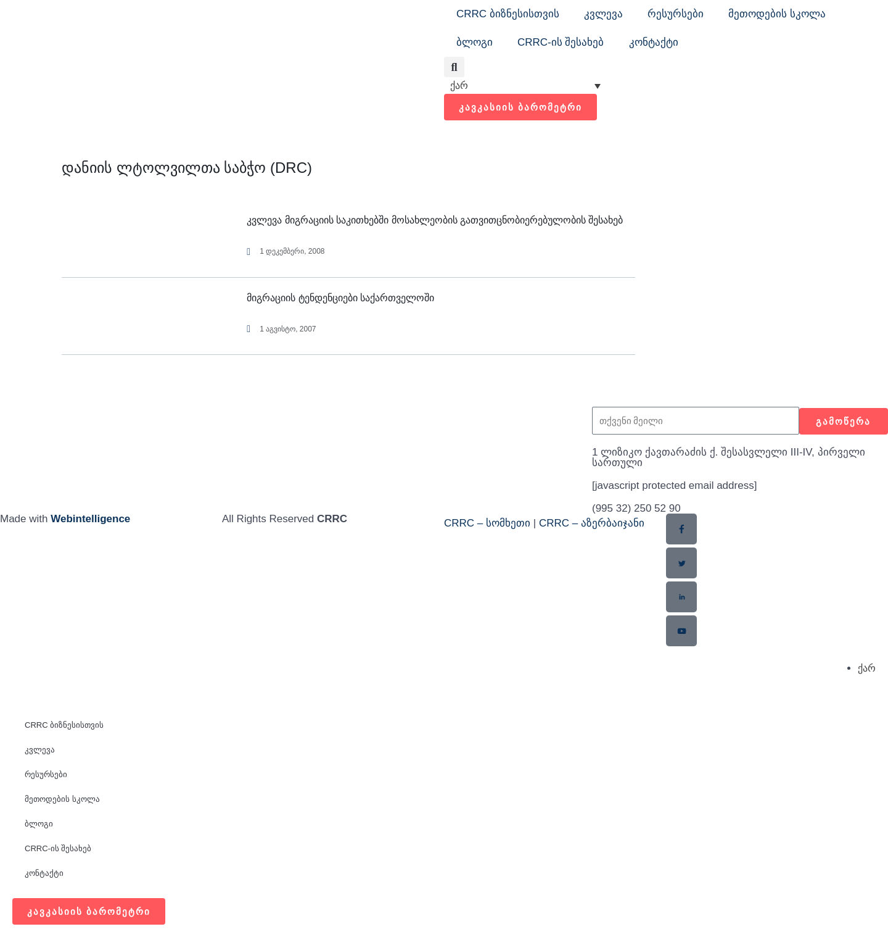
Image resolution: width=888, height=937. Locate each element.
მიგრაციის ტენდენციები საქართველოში (340, 298)
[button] (454, 67)
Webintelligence (90, 519)
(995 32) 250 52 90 (636, 508)
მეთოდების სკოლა (777, 14)
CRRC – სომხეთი (487, 523)
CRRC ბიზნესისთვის (507, 14)
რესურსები (676, 14)
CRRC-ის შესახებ (560, 42)
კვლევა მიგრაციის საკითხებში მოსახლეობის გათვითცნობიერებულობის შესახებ (435, 220)
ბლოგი (474, 42)
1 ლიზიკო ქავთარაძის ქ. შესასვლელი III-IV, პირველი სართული (728, 457)
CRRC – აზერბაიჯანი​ (591, 523)
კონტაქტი (653, 42)
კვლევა (603, 14)
